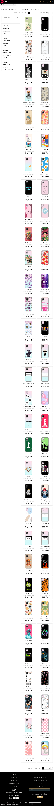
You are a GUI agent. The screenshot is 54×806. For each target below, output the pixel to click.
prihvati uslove (35, 803)
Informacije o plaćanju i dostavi (14, 792)
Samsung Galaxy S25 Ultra (14, 782)
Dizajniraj (21, 1)
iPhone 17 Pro (14, 777)
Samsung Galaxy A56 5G (40, 777)
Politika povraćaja (14, 795)
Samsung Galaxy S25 (14, 783)
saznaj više (46, 803)
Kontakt (14, 790)
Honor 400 (39, 783)
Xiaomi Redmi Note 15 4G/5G (39, 779)
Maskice (13, 5)
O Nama (14, 789)
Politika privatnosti (14, 793)
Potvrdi (40, 796)
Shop (27, 1)
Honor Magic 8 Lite (40, 782)
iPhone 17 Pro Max (14, 779)
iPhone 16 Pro (14, 780)
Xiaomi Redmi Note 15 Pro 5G (40, 780)
